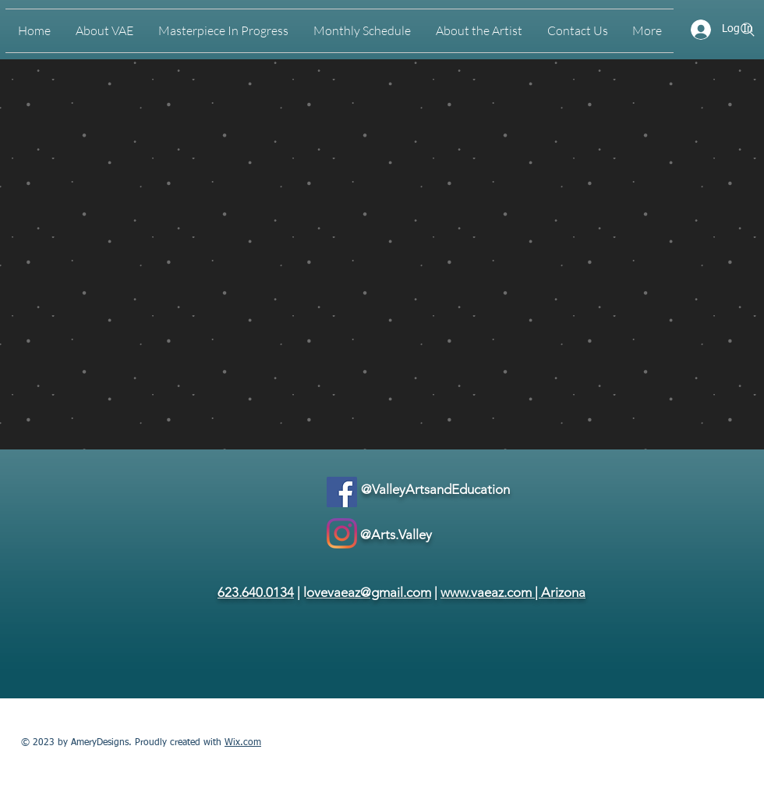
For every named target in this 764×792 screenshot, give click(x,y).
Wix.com (243, 743)
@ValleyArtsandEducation (435, 489)
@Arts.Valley (396, 534)
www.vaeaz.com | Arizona (512, 592)
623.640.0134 (256, 592)
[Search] (747, 29)
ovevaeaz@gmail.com (368, 592)
